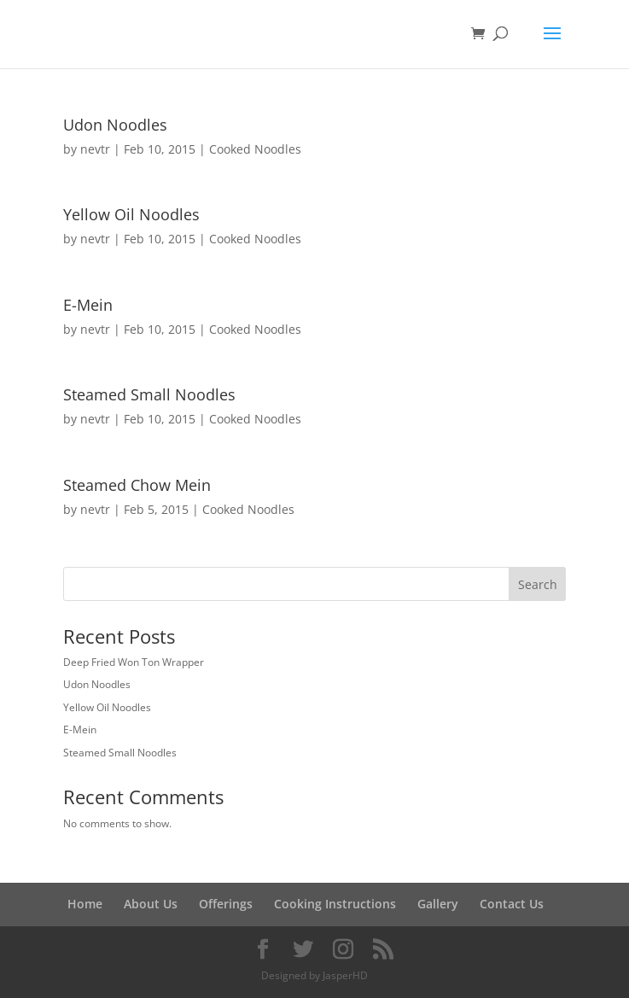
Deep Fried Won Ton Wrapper (133, 662)
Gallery (437, 904)
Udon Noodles (115, 124)
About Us (151, 904)
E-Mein (88, 305)
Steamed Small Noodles (149, 394)
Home (84, 904)
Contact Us (512, 904)
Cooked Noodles (255, 149)
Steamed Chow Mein (137, 485)
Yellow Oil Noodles (131, 214)
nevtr (95, 149)
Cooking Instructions (335, 904)
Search (537, 584)
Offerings (226, 904)
